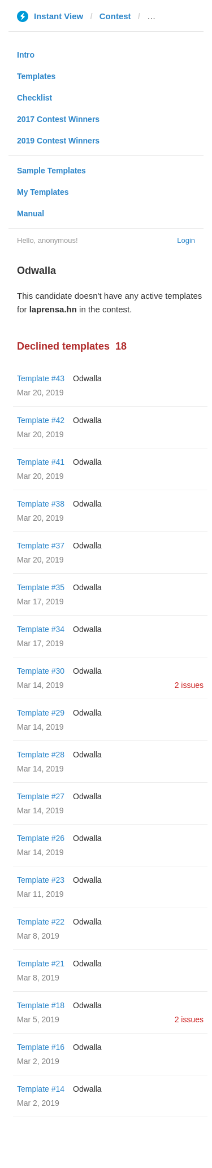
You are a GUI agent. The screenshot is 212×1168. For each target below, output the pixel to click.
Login (186, 240)
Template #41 (40, 462)
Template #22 (40, 921)
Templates (36, 76)
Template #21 (40, 963)
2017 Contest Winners (58, 119)
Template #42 (40, 420)
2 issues (189, 685)
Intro (25, 54)
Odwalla (87, 378)
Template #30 (40, 670)
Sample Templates (51, 170)
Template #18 (40, 1005)
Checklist (34, 97)
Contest (115, 16)
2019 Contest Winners (58, 140)
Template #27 (40, 796)
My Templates (43, 192)
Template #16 (40, 1047)
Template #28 (40, 754)
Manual (30, 213)
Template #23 (40, 879)
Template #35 (40, 587)
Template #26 (40, 838)
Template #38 (40, 503)
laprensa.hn (170, 16)
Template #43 (40, 378)
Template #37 (40, 545)
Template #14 (40, 1088)
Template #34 (40, 629)
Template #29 (40, 712)
